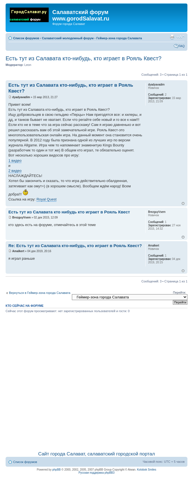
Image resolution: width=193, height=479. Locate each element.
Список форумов (26, 38)
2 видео (15, 171)
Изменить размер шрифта (180, 37)
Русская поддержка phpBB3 (97, 472)
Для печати (172, 37)
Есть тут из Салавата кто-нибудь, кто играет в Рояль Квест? (83, 58)
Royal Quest (46, 199)
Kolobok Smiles (146, 469)
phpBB (56, 469)
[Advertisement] (62, 381)
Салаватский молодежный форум (68, 38)
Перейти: (179, 292)
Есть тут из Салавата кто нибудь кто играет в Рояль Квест (69, 211)
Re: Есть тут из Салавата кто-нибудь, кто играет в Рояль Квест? (75, 245)
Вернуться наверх (183, 203)
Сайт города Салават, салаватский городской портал (96, 454)
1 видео (15, 160)
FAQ (181, 46)
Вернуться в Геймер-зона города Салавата (39, 292)
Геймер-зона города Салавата (119, 38)
